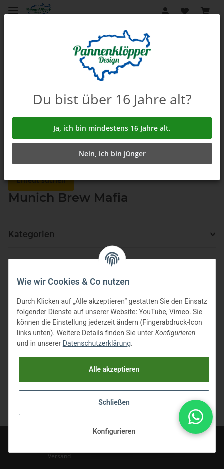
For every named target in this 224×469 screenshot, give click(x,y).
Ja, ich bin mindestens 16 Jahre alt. (112, 128)
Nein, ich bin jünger (112, 153)
